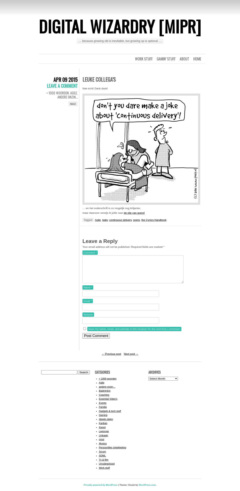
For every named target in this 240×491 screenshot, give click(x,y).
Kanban (103, 428)
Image (73, 104)
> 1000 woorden (57, 93)
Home (197, 58)
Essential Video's (108, 403)
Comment (90, 252)
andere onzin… (107, 391)
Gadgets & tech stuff (110, 416)
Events (102, 407)
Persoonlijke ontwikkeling (112, 452)
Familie (103, 412)
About (184, 58)
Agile (73, 93)
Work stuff (144, 58)
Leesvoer (104, 436)
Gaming (103, 420)
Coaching (104, 399)
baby (105, 219)
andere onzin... (67, 97)
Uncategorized (107, 468)
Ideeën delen (106, 424)
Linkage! (103, 440)
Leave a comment (62, 85)
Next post (131, 358)
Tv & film (103, 464)
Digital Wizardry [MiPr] (120, 26)
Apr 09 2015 (65, 79)
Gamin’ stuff (166, 58)
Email (87, 305)
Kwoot (102, 432)
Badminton (104, 395)
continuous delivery (120, 219)
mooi (101, 444)
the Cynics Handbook (153, 219)
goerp (136, 219)
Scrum (102, 456)
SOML (102, 460)
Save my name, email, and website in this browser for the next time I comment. (134, 333)
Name (87, 292)
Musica (103, 448)
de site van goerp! (134, 212)
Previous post (111, 358)
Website (88, 319)
